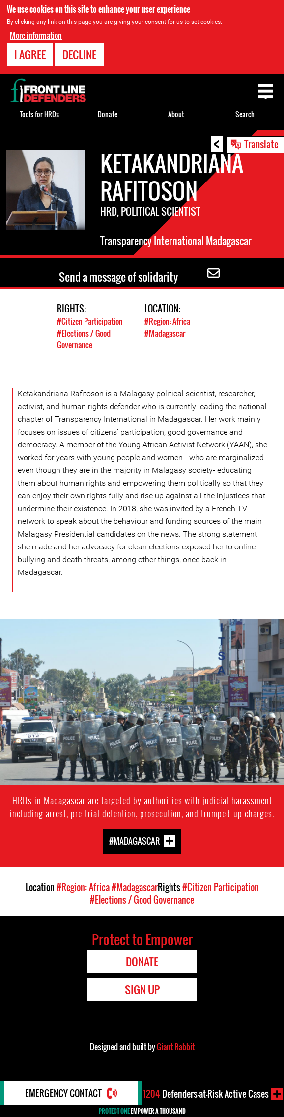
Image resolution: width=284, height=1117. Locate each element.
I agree (30, 54)
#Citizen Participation (90, 321)
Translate (261, 144)
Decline (79, 54)
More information (36, 35)
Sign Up (142, 989)
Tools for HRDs (39, 114)
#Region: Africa (167, 321)
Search (245, 114)
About (176, 114)
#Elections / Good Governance (84, 339)
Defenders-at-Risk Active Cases (206, 1094)
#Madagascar (164, 333)
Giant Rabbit (176, 1047)
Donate (107, 114)
